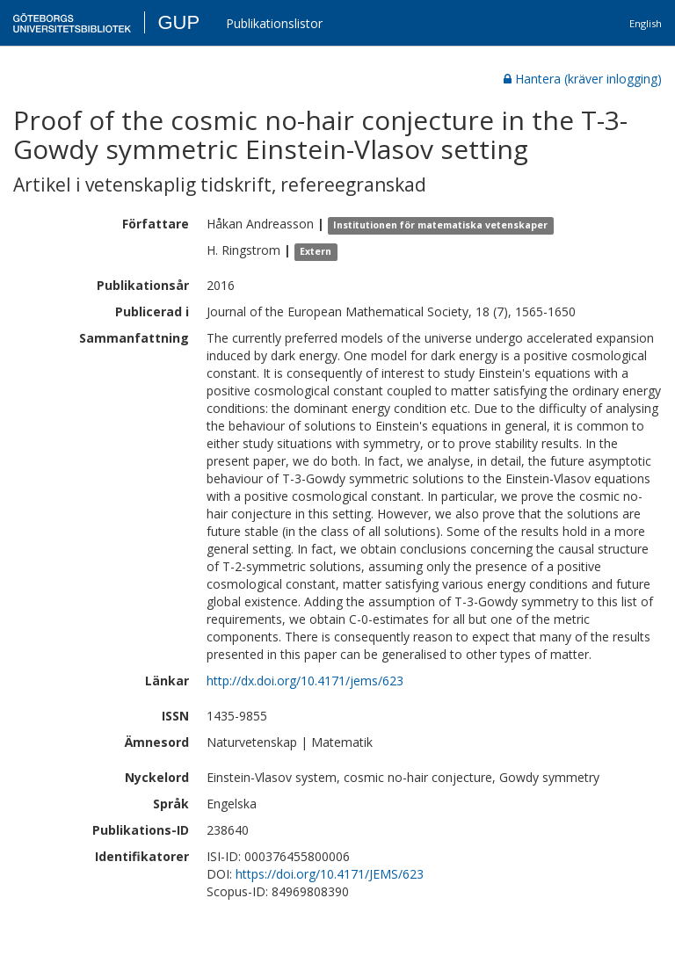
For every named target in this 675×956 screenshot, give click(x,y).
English (645, 23)
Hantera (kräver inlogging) (583, 78)
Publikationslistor (274, 23)
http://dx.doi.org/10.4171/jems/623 (305, 680)
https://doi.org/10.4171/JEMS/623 (330, 873)
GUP (178, 22)
